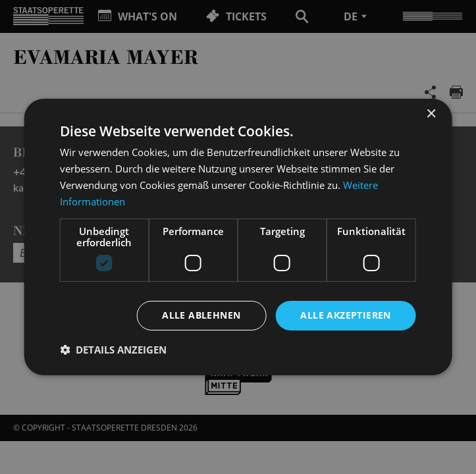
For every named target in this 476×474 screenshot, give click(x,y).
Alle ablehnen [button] (201, 315)
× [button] (431, 114)
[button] (113, 350)
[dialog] (238, 237)
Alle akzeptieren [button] (345, 315)
